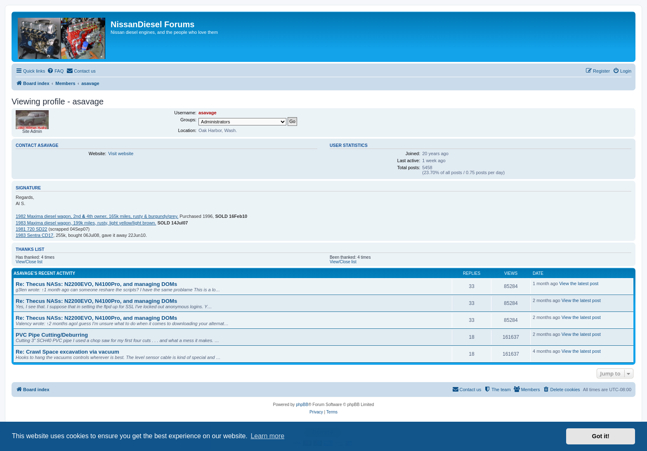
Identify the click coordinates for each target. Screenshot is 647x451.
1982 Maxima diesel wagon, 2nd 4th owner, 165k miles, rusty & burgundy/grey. (97, 216)
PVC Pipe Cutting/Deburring (52, 335)
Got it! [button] (600, 436)
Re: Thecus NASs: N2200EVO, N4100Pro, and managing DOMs (96, 284)
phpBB (302, 404)
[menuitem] (55, 71)
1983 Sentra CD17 (34, 235)
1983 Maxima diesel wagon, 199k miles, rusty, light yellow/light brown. (86, 222)
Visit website (120, 153)
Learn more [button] (267, 435)
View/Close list (29, 262)
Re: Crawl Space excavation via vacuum (67, 352)
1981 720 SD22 (31, 229)
